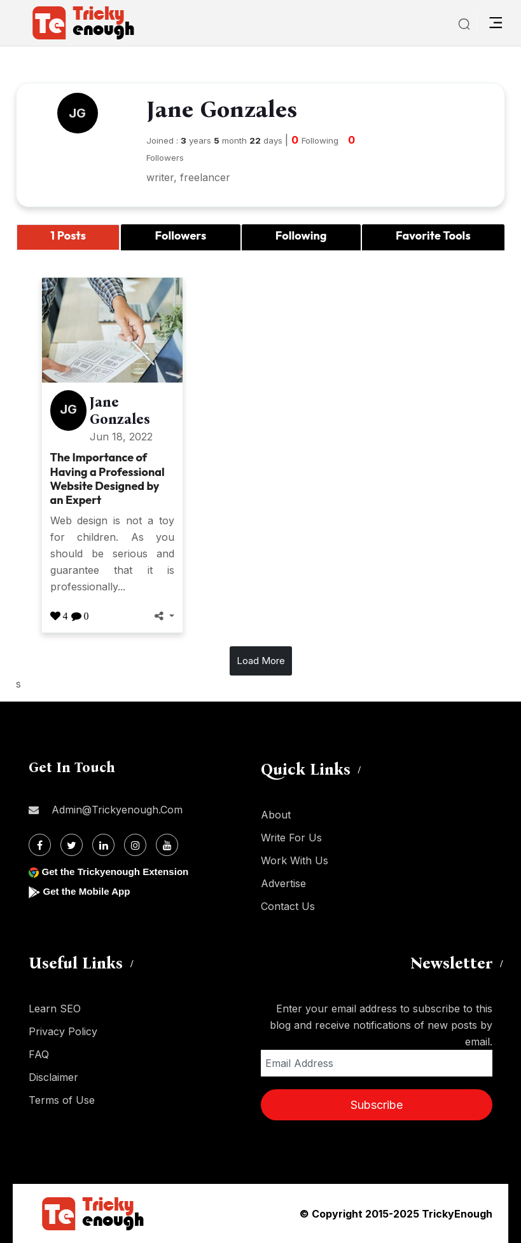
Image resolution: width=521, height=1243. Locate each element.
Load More (261, 661)
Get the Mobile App (89, 891)
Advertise (283, 883)
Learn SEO (55, 1008)
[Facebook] (40, 845)
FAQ (39, 1054)
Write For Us (291, 837)
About (276, 814)
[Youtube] (167, 845)
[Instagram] (135, 845)
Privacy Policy (63, 1031)
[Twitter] (71, 845)
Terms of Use (62, 1100)
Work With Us (294, 860)
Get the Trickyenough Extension (119, 871)
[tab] (68, 237)
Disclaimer (53, 1077)
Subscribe (377, 1104)
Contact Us (288, 906)
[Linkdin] (103, 845)
